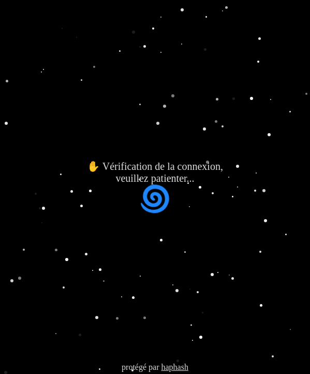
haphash (174, 367)
